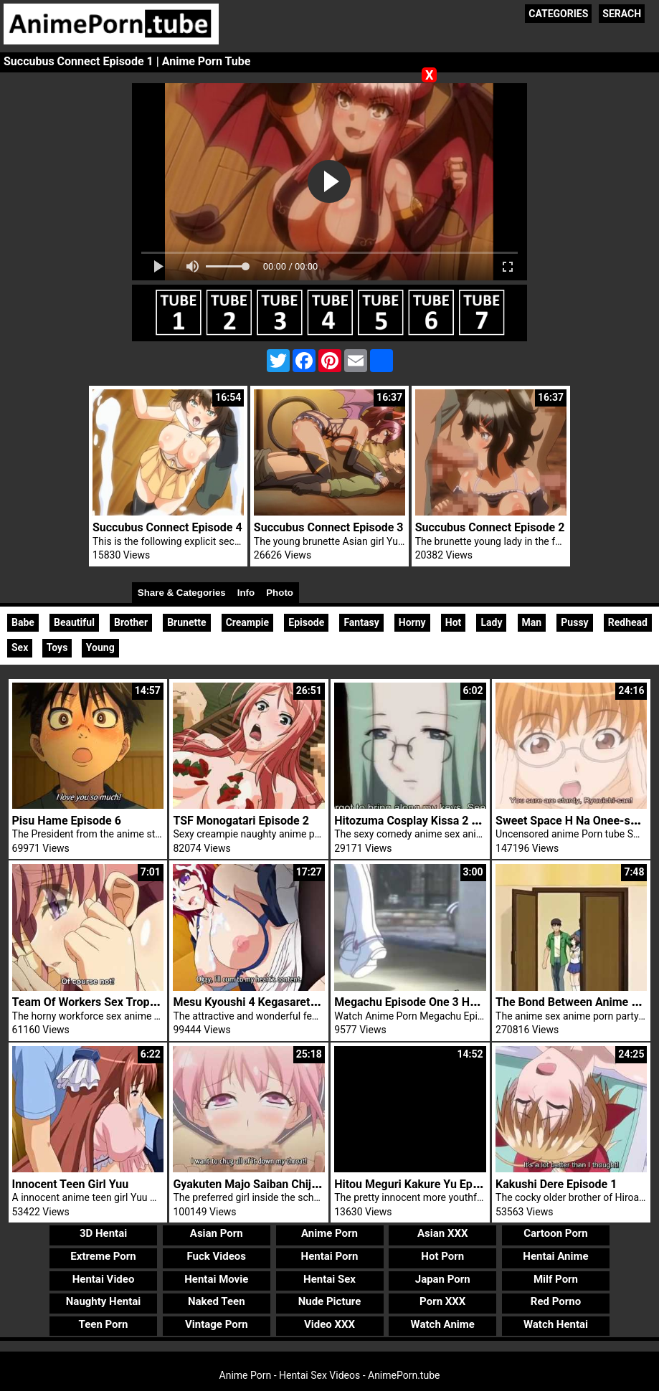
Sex (19, 647)
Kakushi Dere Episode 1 (556, 1184)
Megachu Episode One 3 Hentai (415, 1002)
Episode (306, 622)
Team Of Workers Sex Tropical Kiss (102, 1002)
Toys (57, 647)
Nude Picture (329, 1301)
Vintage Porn (216, 1324)
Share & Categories (182, 592)
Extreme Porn (103, 1256)
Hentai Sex (329, 1279)
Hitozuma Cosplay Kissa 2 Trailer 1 (423, 820)
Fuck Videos (217, 1256)
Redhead (628, 622)
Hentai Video (103, 1279)
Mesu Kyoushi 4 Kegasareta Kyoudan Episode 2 (295, 1002)
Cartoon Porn (555, 1233)
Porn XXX (442, 1301)
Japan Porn (442, 1279)
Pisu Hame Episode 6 (66, 820)
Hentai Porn (330, 1256)
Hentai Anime (555, 1256)
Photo (279, 592)
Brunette (186, 622)
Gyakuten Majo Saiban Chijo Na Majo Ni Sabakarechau (313, 1184)
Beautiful (74, 622)
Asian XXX (442, 1233)
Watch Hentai (555, 1324)
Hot (453, 622)
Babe (22, 622)
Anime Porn (329, 1233)
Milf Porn (556, 1279)
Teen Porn (103, 1324)
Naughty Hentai (103, 1301)
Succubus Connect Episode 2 (490, 527)
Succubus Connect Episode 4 (167, 527)
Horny (412, 622)
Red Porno (556, 1301)
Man (532, 622)
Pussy (574, 622)
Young (100, 647)
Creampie (247, 622)
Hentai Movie (216, 1279)
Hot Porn (442, 1256)
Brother (131, 622)
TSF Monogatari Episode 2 (240, 820)
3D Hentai (103, 1233)
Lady (491, 622)
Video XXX (329, 1324)
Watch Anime (443, 1324)
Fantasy (361, 622)
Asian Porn (216, 1233)
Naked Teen (216, 1301)
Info (246, 592)
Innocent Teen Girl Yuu (70, 1184)
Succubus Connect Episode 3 (329, 527)
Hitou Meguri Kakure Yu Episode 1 (422, 1184)
